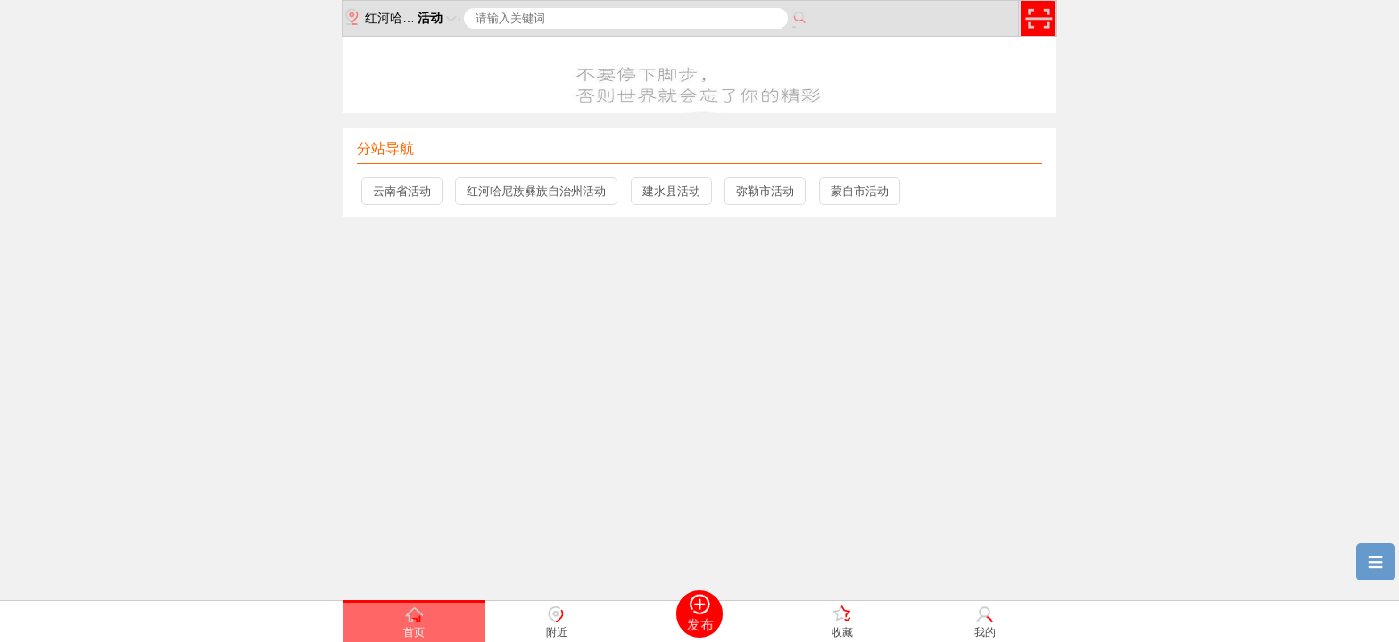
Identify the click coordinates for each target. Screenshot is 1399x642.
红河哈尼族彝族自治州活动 (536, 191)
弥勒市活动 (765, 191)
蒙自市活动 (860, 191)
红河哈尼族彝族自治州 (384, 17)
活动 (439, 18)
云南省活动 (402, 191)
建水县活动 (671, 191)
